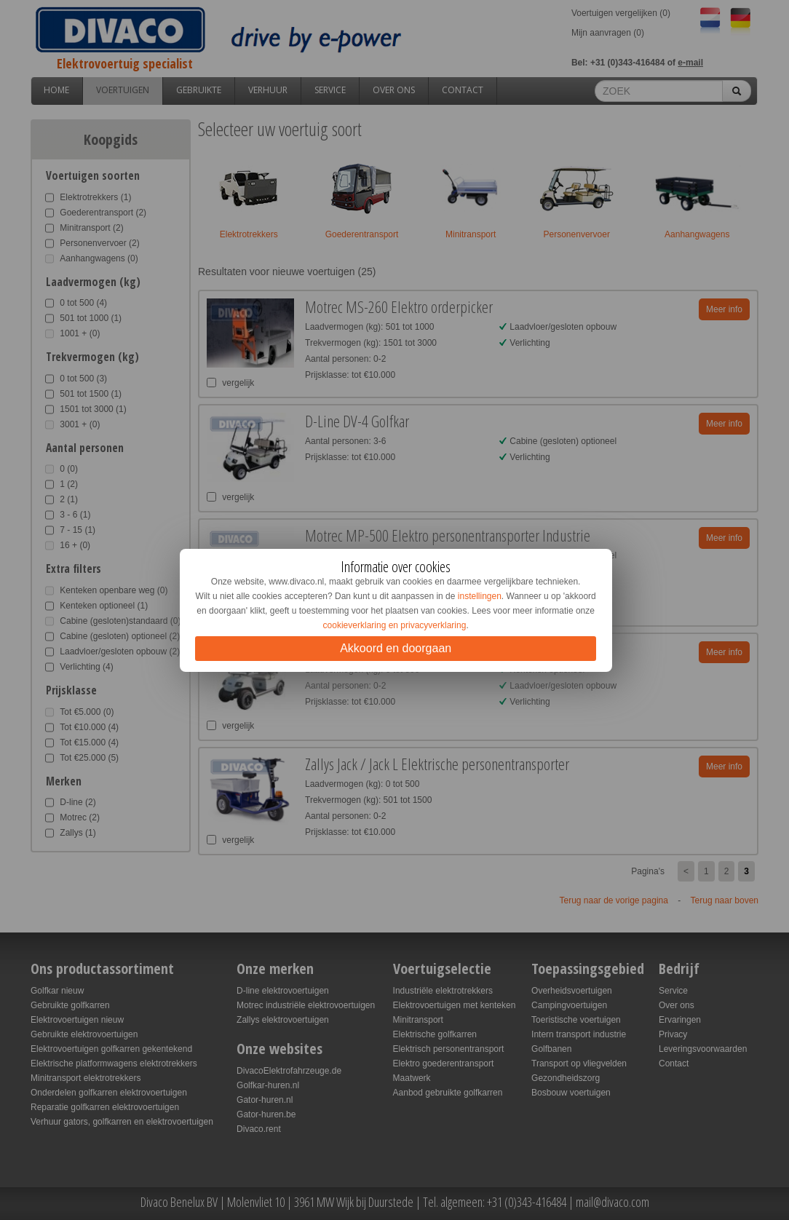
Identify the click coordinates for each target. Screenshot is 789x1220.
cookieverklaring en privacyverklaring (395, 625)
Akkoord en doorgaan (395, 648)
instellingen (479, 596)
